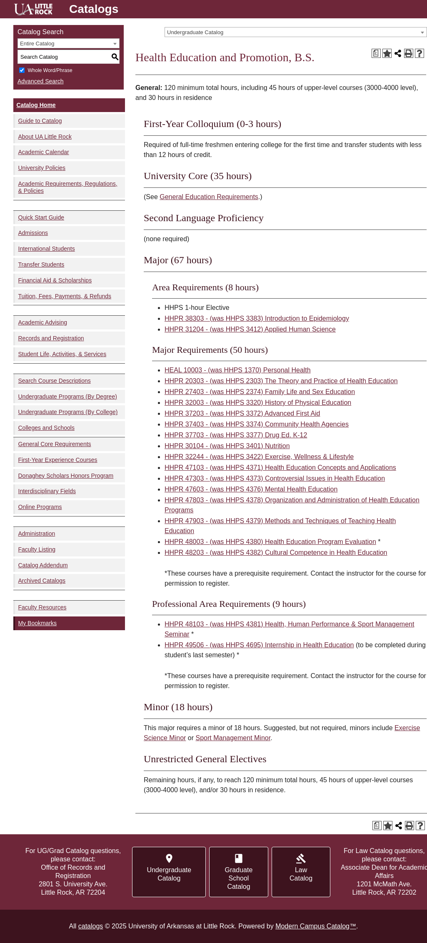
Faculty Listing (36, 549)
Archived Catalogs (42, 580)
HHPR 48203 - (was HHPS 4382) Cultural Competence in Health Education (276, 552)
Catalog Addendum (43, 565)
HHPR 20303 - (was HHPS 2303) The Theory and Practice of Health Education (281, 380)
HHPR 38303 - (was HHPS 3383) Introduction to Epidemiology (257, 318)
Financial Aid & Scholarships (55, 280)
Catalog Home (36, 105)
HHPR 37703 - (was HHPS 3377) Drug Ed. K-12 (236, 435)
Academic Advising (42, 322)
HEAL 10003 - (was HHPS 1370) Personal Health (238, 370)
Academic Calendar (43, 152)
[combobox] (296, 32)
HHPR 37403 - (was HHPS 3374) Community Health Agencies (257, 424)
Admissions (33, 233)
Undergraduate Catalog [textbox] (195, 32)
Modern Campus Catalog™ (315, 926)
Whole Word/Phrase (49, 70)
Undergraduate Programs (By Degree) (67, 396)
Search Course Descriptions (54, 380)
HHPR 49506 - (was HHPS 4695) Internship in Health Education (259, 645)
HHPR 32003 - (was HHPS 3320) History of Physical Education (258, 402)
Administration (36, 533)
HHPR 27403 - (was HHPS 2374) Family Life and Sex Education (260, 391)
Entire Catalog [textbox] (37, 43)
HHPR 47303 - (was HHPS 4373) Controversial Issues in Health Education (275, 478)
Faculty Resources (42, 607)
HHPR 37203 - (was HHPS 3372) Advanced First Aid (242, 413)
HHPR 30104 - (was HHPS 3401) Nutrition (227, 445)
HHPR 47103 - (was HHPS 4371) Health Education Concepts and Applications (280, 467)
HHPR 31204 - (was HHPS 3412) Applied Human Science (250, 329)
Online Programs (40, 507)
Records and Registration (51, 338)
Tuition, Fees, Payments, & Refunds (65, 296)
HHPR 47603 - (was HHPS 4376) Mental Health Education (251, 489)
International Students (46, 248)
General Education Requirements (209, 196)
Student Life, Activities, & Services (62, 354)
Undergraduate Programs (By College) (68, 412)
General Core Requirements (54, 444)
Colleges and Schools (46, 427)
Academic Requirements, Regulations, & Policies (67, 187)
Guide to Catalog (40, 120)
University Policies (42, 168)
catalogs (90, 926)
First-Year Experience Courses (57, 460)
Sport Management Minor (233, 737)
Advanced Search (40, 81)
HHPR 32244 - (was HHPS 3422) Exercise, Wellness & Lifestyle (259, 456)
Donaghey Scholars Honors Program (66, 475)
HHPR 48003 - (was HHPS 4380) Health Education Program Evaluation (270, 541)
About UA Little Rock (45, 136)
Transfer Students (41, 264)
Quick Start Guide (41, 217)
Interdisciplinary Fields (47, 491)
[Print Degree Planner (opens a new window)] (376, 53)
